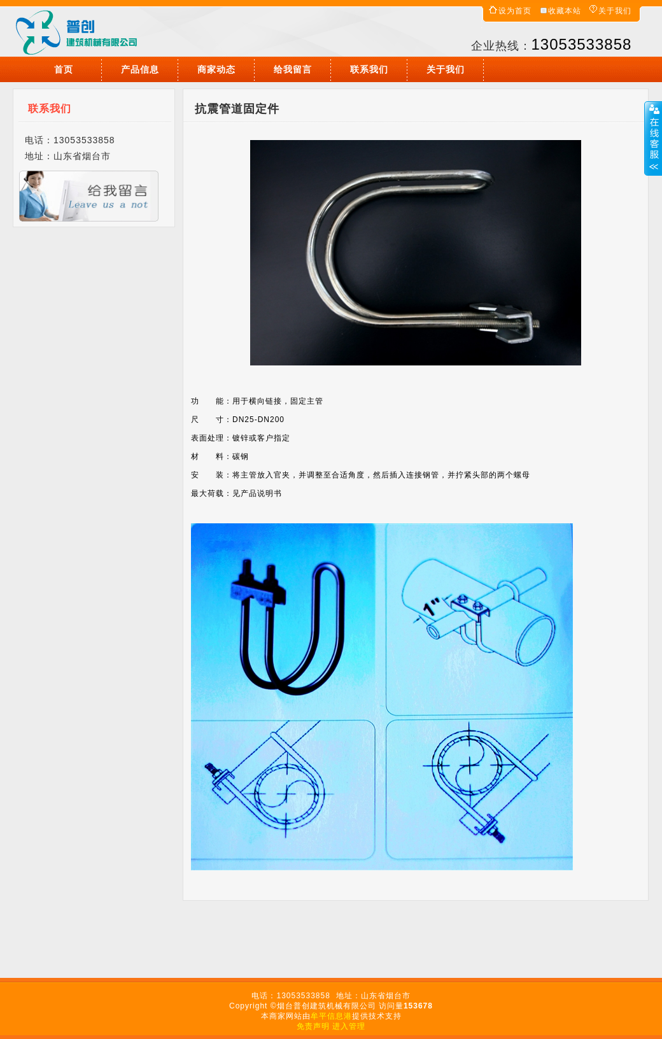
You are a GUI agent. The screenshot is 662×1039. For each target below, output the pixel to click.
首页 (63, 69)
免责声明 (313, 1026)
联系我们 (369, 69)
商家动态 (216, 69)
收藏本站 (564, 10)
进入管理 (348, 1026)
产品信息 (140, 69)
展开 (653, 138)
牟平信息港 (331, 1016)
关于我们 (614, 10)
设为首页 (515, 10)
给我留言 (293, 69)
